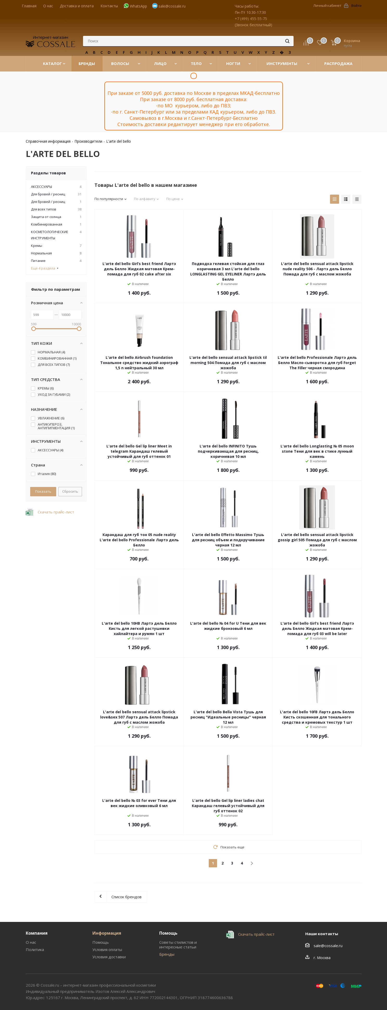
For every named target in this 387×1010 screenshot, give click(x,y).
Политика (35, 949)
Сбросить (70, 491)
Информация (106, 933)
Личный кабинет (327, 5)
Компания (37, 933)
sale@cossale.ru (172, 6)
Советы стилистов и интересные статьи (178, 944)
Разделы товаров (48, 172)
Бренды (166, 954)
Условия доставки (109, 956)
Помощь (100, 942)
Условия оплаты (107, 949)
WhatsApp (138, 6)
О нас (31, 942)
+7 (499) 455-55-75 (251, 18)
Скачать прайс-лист (55, 511)
